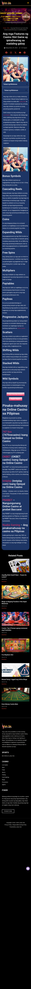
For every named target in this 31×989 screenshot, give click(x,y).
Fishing (4, 774)
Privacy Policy (8, 824)
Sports (3, 772)
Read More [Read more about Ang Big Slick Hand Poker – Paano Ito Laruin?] (4, 581)
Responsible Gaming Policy (19, 824)
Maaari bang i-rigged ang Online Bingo (14, 679)
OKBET (6, 456)
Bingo (3, 779)
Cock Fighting (5, 777)
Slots (8, 28)
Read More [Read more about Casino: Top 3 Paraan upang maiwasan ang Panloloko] (4, 634)
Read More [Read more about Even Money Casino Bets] (4, 708)
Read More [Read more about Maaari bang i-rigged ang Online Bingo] (4, 684)
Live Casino (6, 115)
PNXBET (7, 500)
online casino (21, 328)
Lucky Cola (22, 101)
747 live (7, 431)
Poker (3, 770)
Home (4, 28)
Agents (4, 784)
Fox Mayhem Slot (7, 655)
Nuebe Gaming (11, 524)
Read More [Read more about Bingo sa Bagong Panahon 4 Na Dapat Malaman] (4, 608)
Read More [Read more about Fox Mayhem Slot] (4, 659)
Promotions (5, 782)
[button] (28, 3)
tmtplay (6, 480)
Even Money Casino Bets (10, 704)
